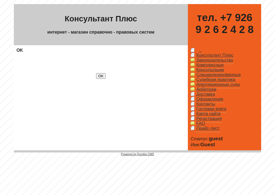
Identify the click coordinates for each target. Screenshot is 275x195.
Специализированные (218, 74)
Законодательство (214, 60)
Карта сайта (208, 113)
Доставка (205, 94)
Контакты (205, 104)
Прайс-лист (207, 128)
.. (200, 50)
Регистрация (209, 118)
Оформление (209, 99)
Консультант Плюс (214, 55)
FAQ (200, 123)
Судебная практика (215, 79)
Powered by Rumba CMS (137, 154)
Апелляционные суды (218, 84)
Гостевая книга (211, 108)
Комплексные (210, 65)
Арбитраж (206, 89)
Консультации (210, 69)
